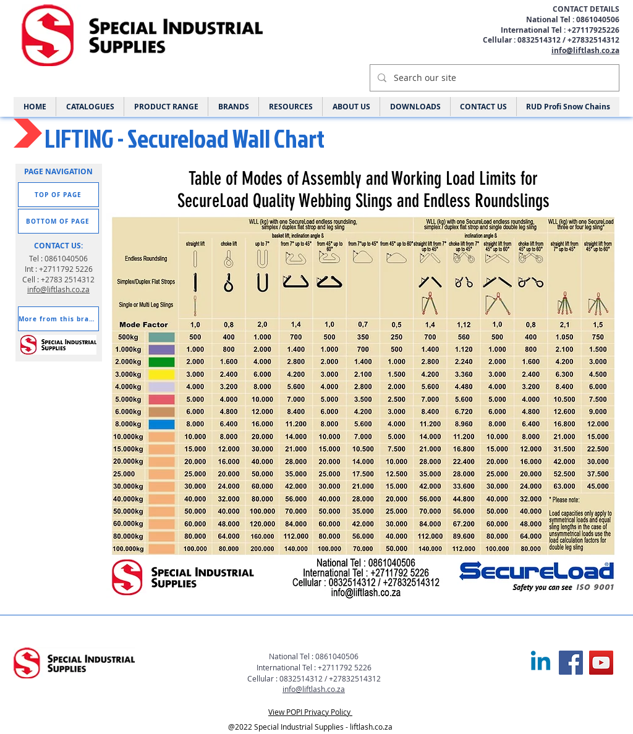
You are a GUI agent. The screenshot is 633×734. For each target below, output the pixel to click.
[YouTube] (601, 663)
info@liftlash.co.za (585, 50)
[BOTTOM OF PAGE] (58, 221)
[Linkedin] (541, 663)
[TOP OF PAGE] (58, 194)
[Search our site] (493, 78)
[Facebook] (571, 663)
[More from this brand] (58, 318)
